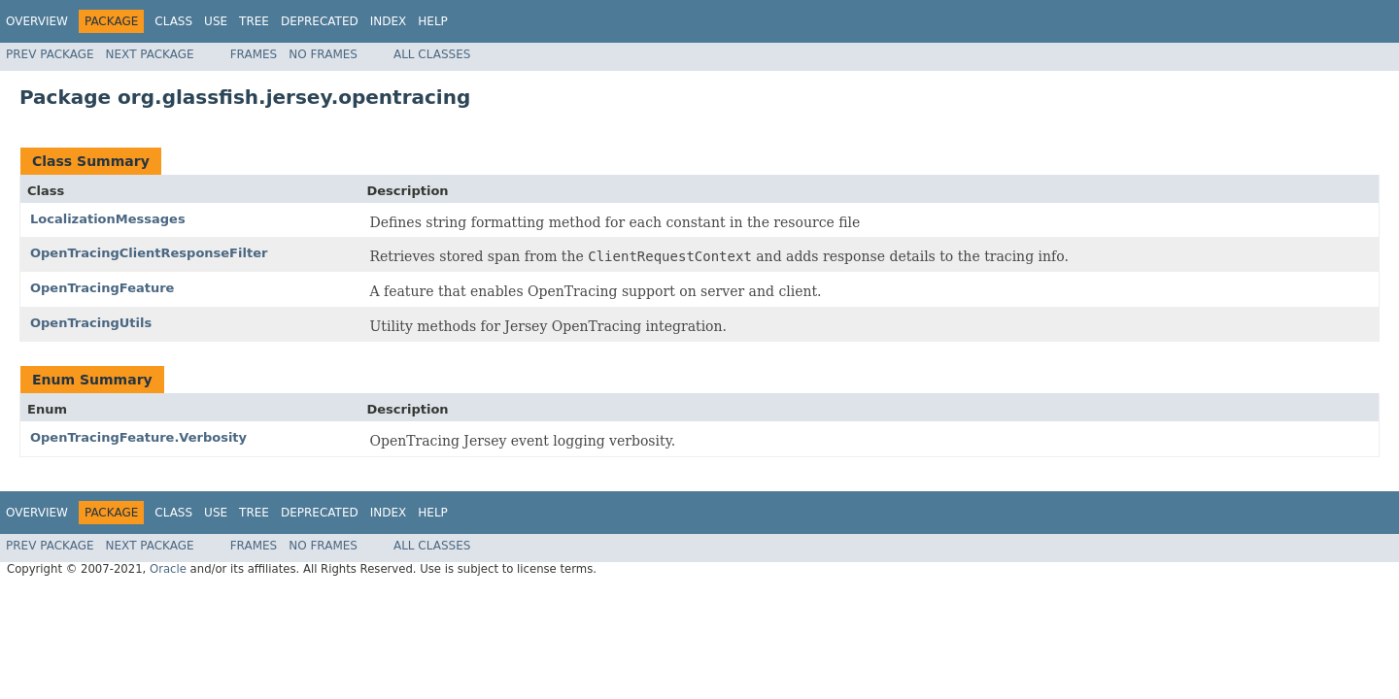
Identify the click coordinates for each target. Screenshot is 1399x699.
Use (215, 21)
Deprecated (319, 21)
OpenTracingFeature (102, 288)
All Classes (431, 54)
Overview (37, 21)
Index (388, 21)
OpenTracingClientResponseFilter (148, 253)
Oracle (168, 569)
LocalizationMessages (108, 219)
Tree (254, 21)
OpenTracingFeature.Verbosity (138, 437)
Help (433, 21)
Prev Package (50, 54)
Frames (254, 54)
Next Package (150, 54)
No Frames (323, 54)
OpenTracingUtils (91, 323)
